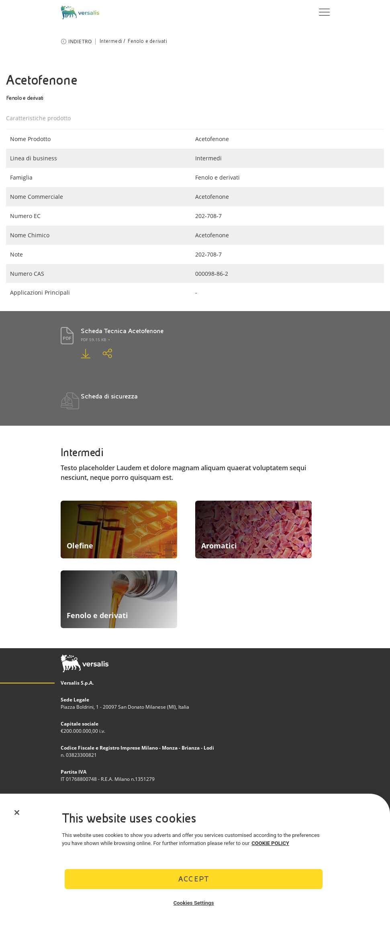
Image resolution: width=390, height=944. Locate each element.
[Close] (17, 812)
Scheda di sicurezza (109, 396)
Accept (193, 879)
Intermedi (111, 41)
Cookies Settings (194, 903)
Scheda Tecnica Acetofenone (122, 331)
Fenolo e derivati (147, 41)
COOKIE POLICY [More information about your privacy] (270, 843)
